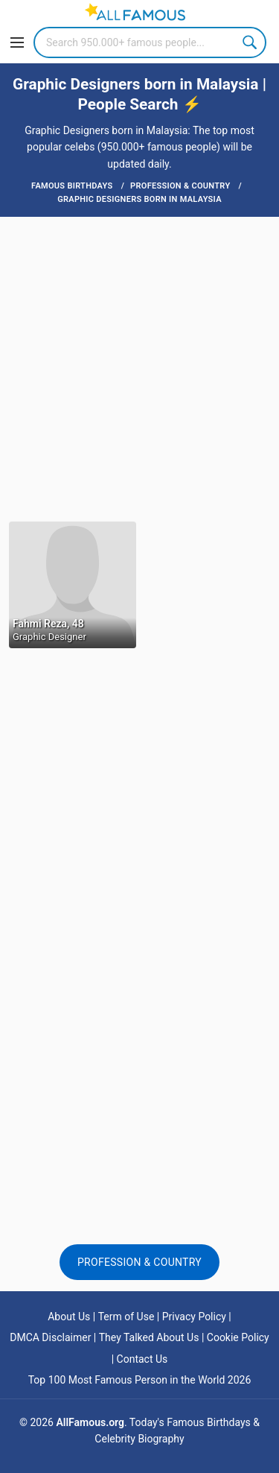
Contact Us (142, 1359)
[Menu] (17, 42)
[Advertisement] (139, 367)
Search (250, 42)
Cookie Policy (238, 1337)
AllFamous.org (90, 1422)
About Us (69, 1316)
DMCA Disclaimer (50, 1337)
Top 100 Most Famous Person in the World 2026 (139, 1380)
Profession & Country (139, 1262)
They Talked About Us (149, 1337)
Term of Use (126, 1316)
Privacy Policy (194, 1316)
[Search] (149, 42)
